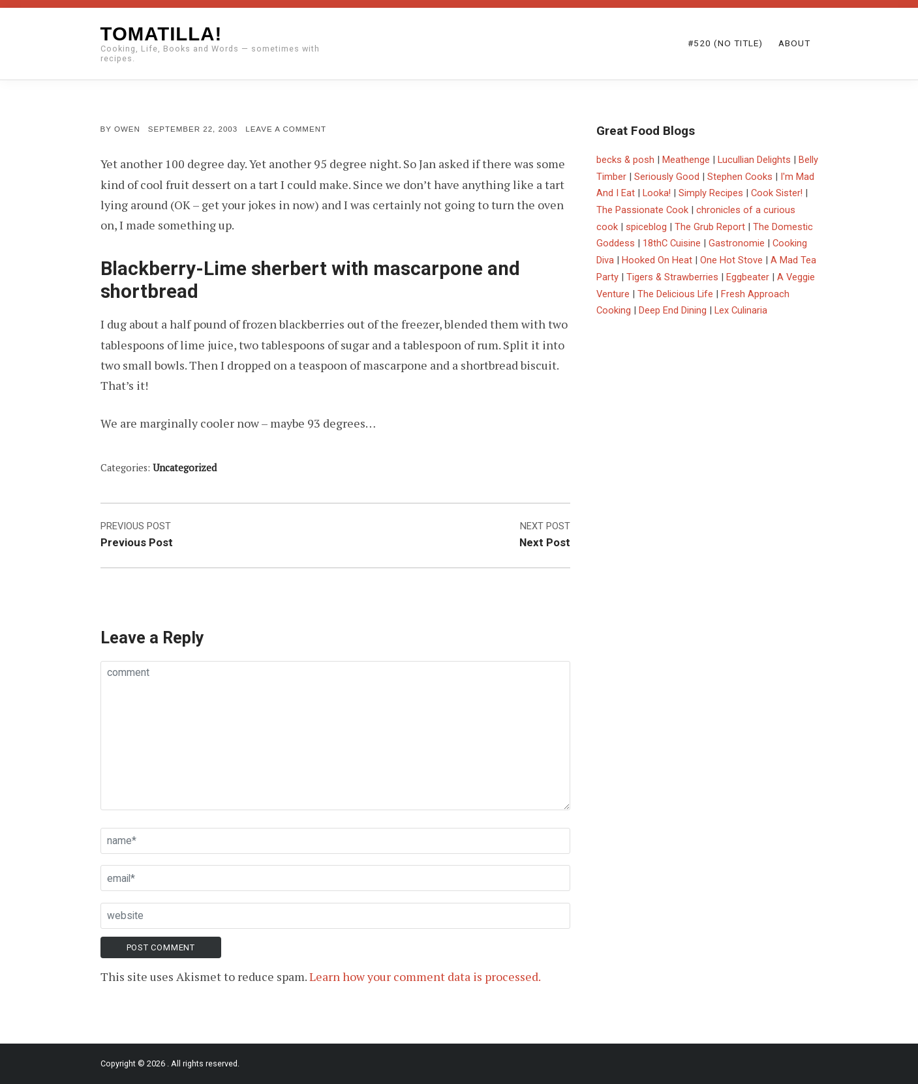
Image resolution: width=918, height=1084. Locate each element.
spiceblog (646, 227)
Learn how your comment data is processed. (425, 976)
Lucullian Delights (754, 160)
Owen (127, 129)
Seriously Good (666, 177)
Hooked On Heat (657, 260)
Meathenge (686, 160)
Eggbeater (747, 277)
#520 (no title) (725, 43)
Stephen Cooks (740, 177)
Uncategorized (185, 467)
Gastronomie (737, 243)
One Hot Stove (731, 260)
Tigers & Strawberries (672, 277)
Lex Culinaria (740, 310)
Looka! (657, 193)
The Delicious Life (675, 294)
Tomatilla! (161, 33)
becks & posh (625, 160)
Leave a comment (285, 129)
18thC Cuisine (672, 243)
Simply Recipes (711, 193)
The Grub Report (710, 227)
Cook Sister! (777, 193)
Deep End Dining (673, 310)
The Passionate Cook (642, 210)
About (794, 43)
